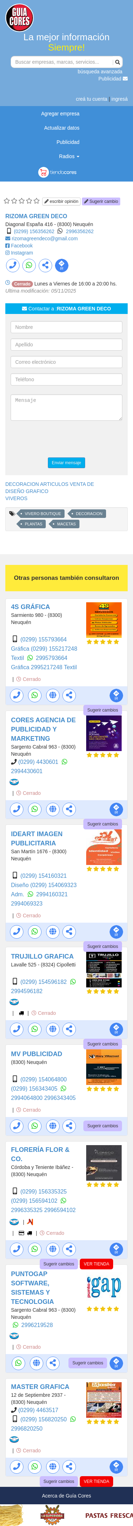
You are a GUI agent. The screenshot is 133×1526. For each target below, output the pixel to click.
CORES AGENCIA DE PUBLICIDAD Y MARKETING (43, 729)
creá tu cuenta (91, 99)
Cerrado (28, 679)
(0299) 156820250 (44, 1419)
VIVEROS (16, 498)
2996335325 (27, 1210)
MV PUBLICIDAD (36, 1054)
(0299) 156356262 (34, 231)
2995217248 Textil (54, 667)
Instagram (22, 253)
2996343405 (60, 1098)
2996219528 (37, 1325)
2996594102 (60, 1210)
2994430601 (27, 771)
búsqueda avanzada (100, 71)
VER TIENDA (96, 1264)
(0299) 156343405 (35, 1089)
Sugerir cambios (102, 710)
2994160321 (52, 894)
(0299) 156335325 (43, 1192)
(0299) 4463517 (38, 1410)
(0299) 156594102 (35, 1201)
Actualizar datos (61, 128)
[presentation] (64, 440)
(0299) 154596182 (44, 982)
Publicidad (113, 79)
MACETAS (66, 524)
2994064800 (27, 1098)
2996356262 (80, 231)
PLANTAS (33, 524)
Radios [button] (69, 156)
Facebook (22, 245)
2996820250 (27, 1429)
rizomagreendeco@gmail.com (45, 238)
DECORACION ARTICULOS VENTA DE (49, 484)
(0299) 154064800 (43, 1079)
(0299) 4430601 (39, 762)
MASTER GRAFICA (40, 1386)
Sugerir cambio (101, 201)
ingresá (119, 99)
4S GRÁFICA (30, 606)
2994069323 (27, 904)
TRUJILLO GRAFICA (42, 956)
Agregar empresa (60, 113)
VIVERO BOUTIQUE (43, 514)
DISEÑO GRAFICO (26, 491)
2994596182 (27, 991)
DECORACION (89, 514)
